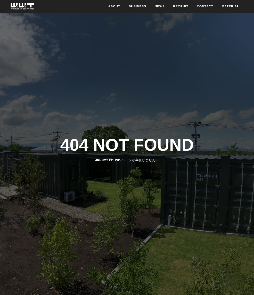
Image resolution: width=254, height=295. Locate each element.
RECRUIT (180, 6)
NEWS (160, 6)
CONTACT (205, 6)
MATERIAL (230, 6)
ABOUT (114, 6)
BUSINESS (137, 6)
